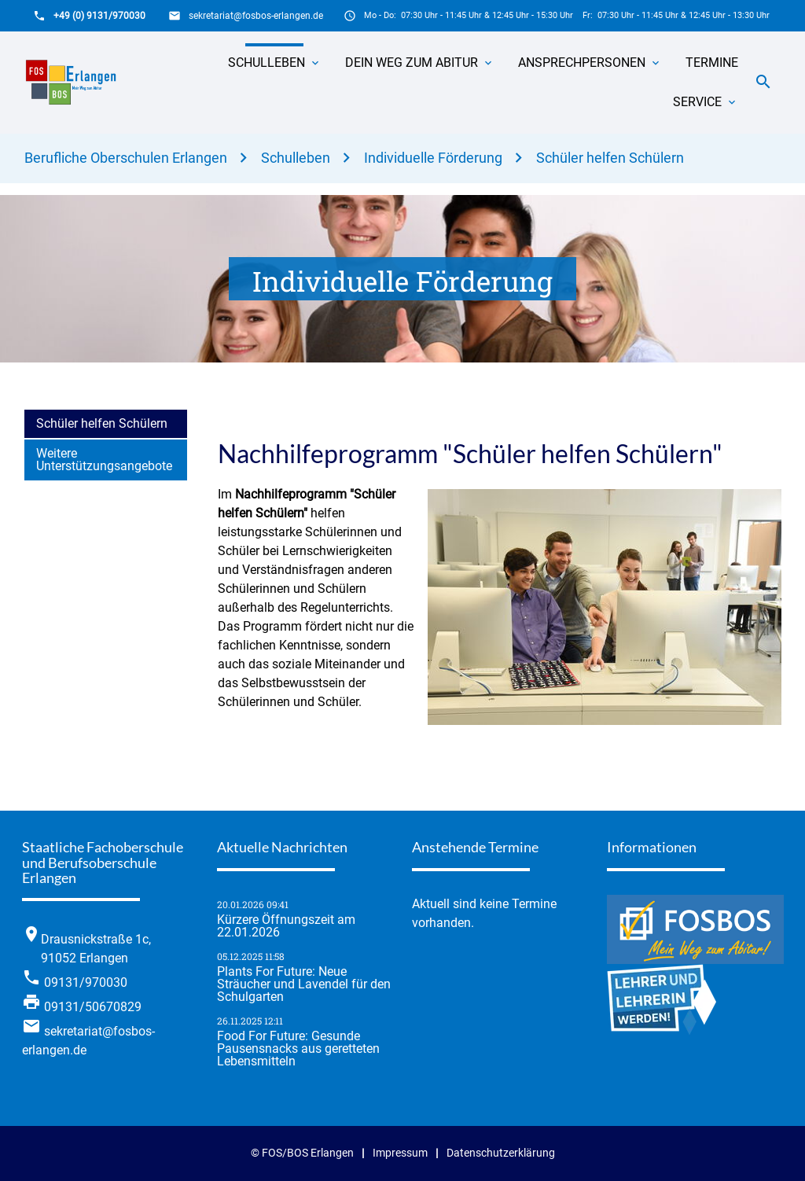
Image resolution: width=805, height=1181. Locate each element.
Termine (712, 62)
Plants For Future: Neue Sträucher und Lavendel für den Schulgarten (304, 984)
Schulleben (266, 62)
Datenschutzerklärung (501, 1153)
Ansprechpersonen (581, 62)
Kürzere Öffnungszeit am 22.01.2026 (286, 926)
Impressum (400, 1153)
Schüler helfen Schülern (610, 157)
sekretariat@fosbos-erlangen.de (256, 15)
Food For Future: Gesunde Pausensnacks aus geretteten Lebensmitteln (298, 1049)
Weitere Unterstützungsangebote (104, 459)
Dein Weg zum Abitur (411, 62)
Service (697, 101)
